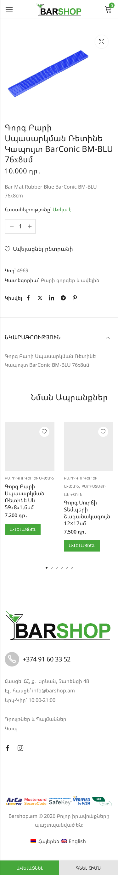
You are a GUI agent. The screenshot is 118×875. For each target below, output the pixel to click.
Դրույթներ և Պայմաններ (35, 718)
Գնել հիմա (88, 868)
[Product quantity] (20, 226)
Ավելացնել (29, 868)
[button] (47, 568)
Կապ (11, 728)
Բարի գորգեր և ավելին (70, 280)
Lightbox (101, 41)
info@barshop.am (53, 690)
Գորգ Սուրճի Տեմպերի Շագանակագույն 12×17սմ (87, 513)
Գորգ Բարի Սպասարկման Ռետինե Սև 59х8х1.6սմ (24, 497)
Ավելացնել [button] (22, 529)
